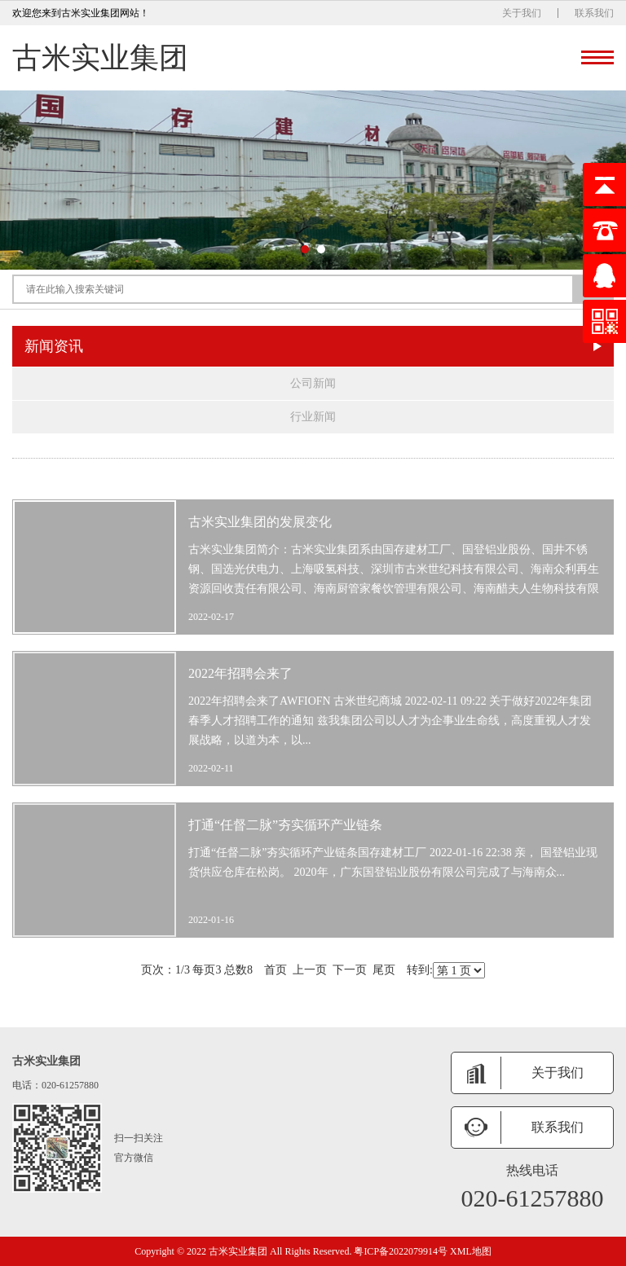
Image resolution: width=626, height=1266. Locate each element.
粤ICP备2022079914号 (400, 1251)
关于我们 (521, 13)
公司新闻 (313, 383)
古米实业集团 (100, 58)
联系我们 (594, 13)
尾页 (384, 970)
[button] (305, 249)
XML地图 (471, 1251)
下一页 (350, 970)
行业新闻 (313, 417)
